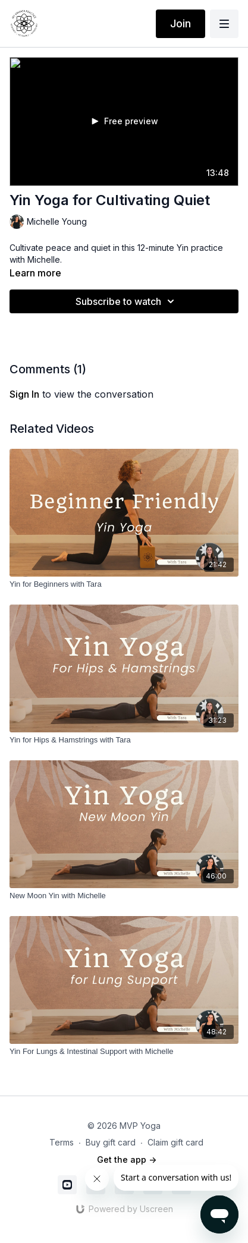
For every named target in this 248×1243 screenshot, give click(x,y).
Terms (61, 1142)
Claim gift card (175, 1142)
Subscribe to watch (127, 301)
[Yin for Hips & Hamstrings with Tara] (124, 740)
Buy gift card (111, 1142)
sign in (24, 394)
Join (180, 23)
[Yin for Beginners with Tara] (124, 584)
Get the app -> (126, 1159)
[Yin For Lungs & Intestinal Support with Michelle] (124, 1052)
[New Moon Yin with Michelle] (124, 896)
